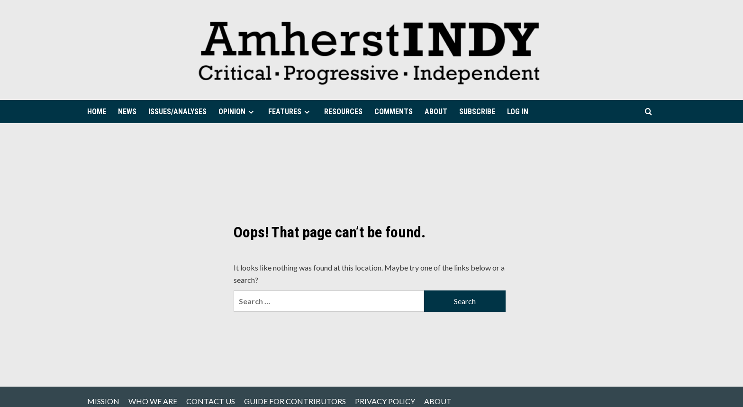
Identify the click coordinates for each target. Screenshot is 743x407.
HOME (96, 111)
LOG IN (517, 111)
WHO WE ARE (152, 401)
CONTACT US (210, 401)
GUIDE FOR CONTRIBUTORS (295, 401)
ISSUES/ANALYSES (177, 111)
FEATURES (290, 111)
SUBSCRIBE (477, 111)
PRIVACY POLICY (385, 401)
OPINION (237, 111)
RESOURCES (343, 111)
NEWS (127, 111)
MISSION (103, 401)
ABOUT (436, 111)
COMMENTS (393, 111)
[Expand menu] (250, 112)
